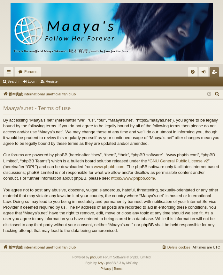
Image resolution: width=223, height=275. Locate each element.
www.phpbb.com (109, 166)
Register (52, 81)
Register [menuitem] (215, 73)
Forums (30, 72)
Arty (101, 263)
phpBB (95, 257)
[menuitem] (192, 72)
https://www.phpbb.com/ (133, 178)
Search (13, 81)
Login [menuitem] (205, 73)
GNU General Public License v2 (179, 161)
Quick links (9, 73)
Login (32, 81)
